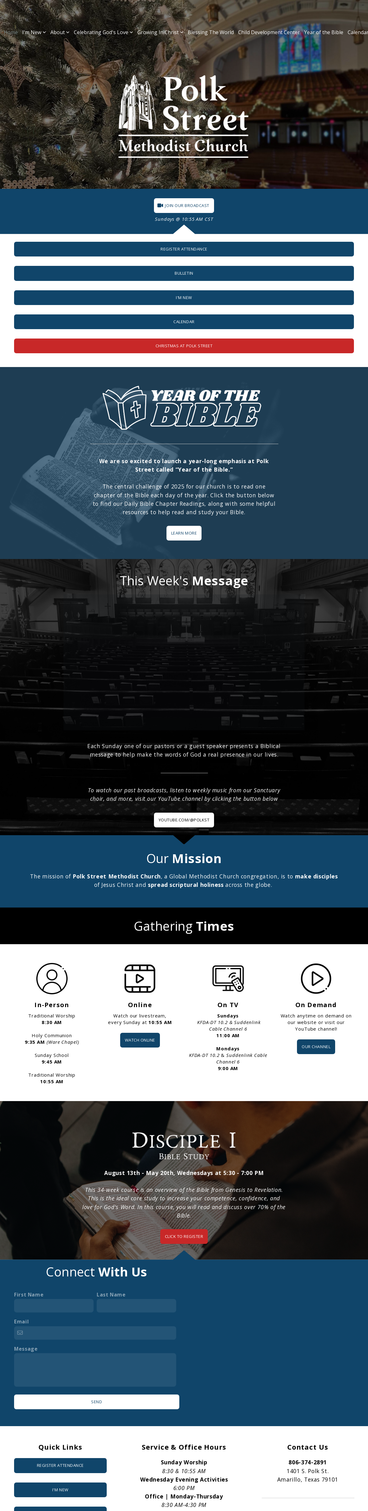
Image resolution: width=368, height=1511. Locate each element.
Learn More (184, 533)
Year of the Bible (323, 32)
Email (21, 1321)
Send (96, 1402)
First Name (28, 1294)
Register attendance (60, 1465)
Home (11, 32)
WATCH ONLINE (140, 1040)
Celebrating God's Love (103, 32)
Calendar (183, 321)
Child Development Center (269, 32)
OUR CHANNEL (316, 1046)
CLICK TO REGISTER (184, 1236)
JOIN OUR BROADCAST (183, 205)
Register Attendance (184, 249)
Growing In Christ (160, 32)
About (59, 32)
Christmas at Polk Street (184, 346)
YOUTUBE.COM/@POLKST (184, 820)
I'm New (34, 32)
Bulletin (184, 273)
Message (26, 1348)
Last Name (111, 1294)
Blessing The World (211, 32)
